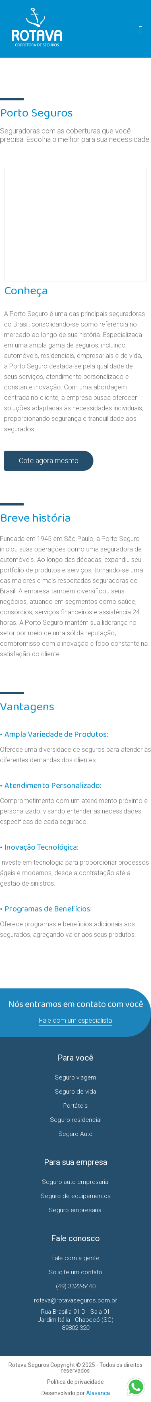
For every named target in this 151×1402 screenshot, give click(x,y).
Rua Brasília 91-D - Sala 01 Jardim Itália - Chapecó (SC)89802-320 (76, 1319)
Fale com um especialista (75, 1020)
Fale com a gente (75, 1258)
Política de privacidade (75, 1382)
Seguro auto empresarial (76, 1182)
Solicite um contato (75, 1272)
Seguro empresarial (76, 1210)
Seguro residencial (75, 1119)
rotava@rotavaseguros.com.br (75, 1300)
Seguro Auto (75, 1134)
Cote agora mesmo (49, 460)
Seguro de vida (75, 1091)
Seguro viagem (75, 1077)
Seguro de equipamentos (76, 1196)
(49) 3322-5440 (75, 1286)
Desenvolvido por (75, 1393)
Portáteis (75, 1105)
